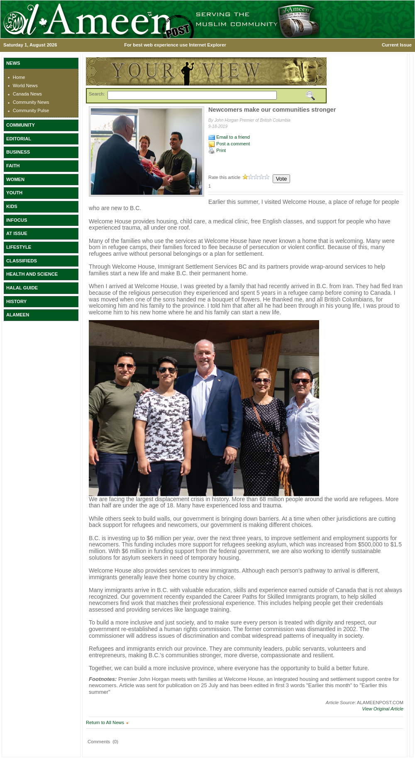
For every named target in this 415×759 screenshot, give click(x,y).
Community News (31, 102)
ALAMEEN (17, 314)
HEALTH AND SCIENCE (32, 274)
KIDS (11, 206)
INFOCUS (16, 220)
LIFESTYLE (18, 247)
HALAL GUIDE (22, 287)
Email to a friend (229, 137)
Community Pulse (31, 110)
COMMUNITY (20, 124)
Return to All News (105, 722)
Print (217, 150)
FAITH (13, 165)
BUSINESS (18, 151)
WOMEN (15, 179)
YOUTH (14, 192)
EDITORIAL (18, 138)
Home (19, 77)
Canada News (27, 93)
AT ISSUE (16, 233)
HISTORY (16, 301)
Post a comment (229, 143)
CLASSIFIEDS (21, 260)
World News (25, 85)
